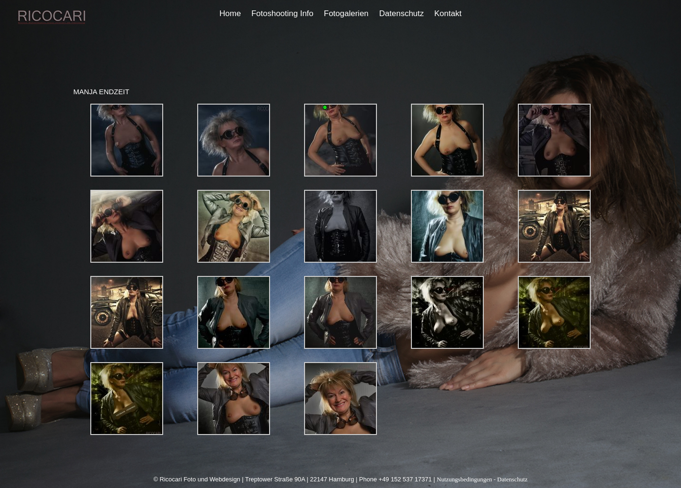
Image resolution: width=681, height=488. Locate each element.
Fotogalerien (346, 13)
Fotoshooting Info (282, 13)
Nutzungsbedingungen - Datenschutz (482, 479)
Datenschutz (401, 13)
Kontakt (448, 13)
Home (230, 13)
